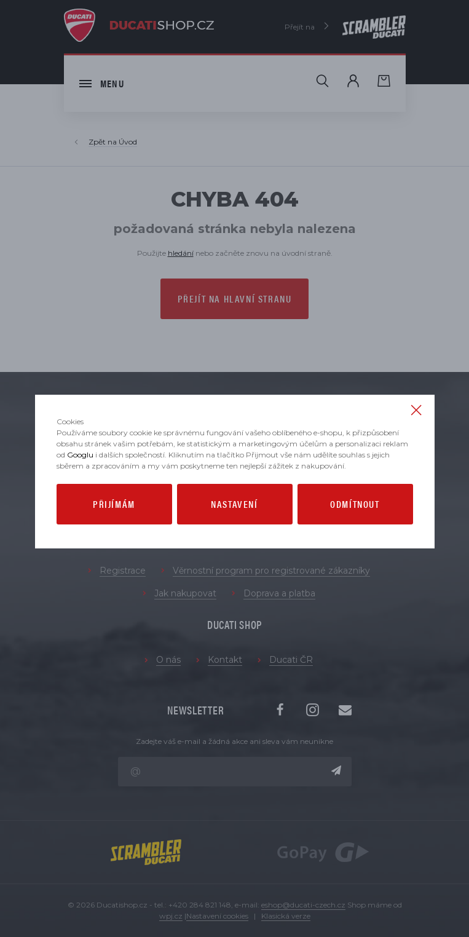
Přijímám (114, 504)
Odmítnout (354, 504)
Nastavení (234, 504)
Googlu (80, 454)
